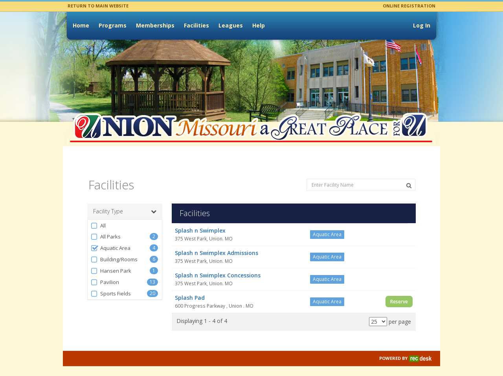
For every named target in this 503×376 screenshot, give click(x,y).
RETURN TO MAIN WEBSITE (98, 6)
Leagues (230, 25)
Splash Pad (190, 289)
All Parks (105, 228)
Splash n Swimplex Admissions (216, 244)
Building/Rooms (114, 251)
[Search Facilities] (408, 177)
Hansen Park (110, 262)
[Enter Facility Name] (361, 176)
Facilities (196, 25)
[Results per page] (378, 312)
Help (258, 25)
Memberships (155, 25)
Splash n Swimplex (200, 222)
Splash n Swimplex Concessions (218, 266)
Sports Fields (110, 285)
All (98, 217)
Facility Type (124, 203)
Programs (113, 25)
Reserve (399, 293)
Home (81, 25)
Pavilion (104, 273)
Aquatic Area (110, 239)
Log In (421, 25)
